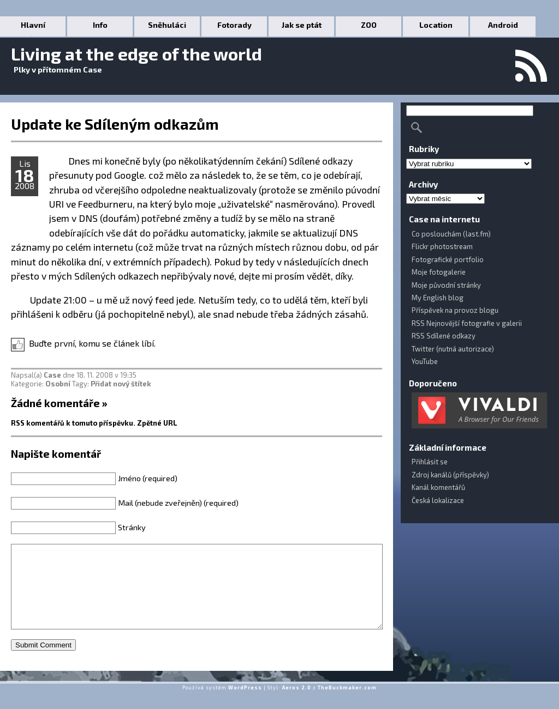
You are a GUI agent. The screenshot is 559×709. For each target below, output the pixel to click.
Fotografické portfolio (448, 259)
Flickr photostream (442, 246)
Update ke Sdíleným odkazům (115, 123)
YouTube (425, 361)
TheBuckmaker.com (347, 704)
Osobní (57, 383)
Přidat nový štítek (121, 383)
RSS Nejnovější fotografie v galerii (467, 323)
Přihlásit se (430, 461)
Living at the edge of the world (136, 53)
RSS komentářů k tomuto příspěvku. (73, 423)
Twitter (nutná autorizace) (453, 348)
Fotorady (234, 24)
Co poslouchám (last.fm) (451, 233)
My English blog (437, 297)
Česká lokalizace (438, 500)
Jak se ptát (302, 24)
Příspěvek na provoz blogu (455, 310)
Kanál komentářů (438, 487)
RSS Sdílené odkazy (443, 335)
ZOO (369, 24)
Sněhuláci (167, 24)
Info (100, 24)
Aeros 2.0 (296, 704)
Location (436, 24)
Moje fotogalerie (439, 272)
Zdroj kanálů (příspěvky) (450, 474)
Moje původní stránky (446, 285)
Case (52, 375)
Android (503, 24)
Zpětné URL (157, 423)
